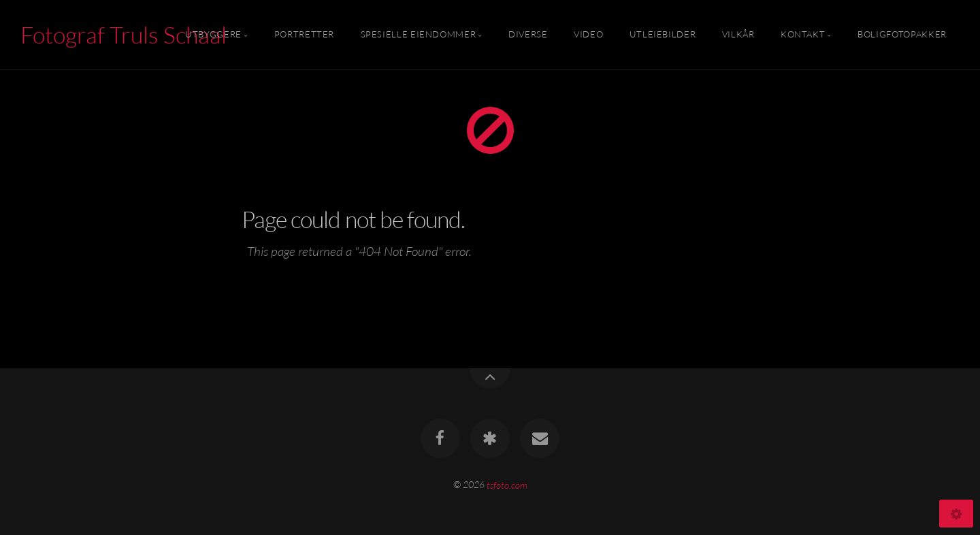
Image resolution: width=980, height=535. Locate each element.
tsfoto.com (507, 484)
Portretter (304, 34)
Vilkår (738, 34)
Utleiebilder (663, 34)
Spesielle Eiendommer (418, 34)
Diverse (527, 34)
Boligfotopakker (902, 34)
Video (588, 34)
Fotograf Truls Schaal (123, 34)
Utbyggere (213, 34)
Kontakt (803, 34)
